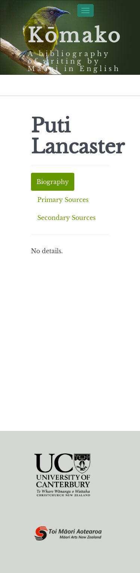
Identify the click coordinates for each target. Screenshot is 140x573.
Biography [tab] (53, 182)
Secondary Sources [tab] (66, 217)
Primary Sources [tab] (62, 199)
